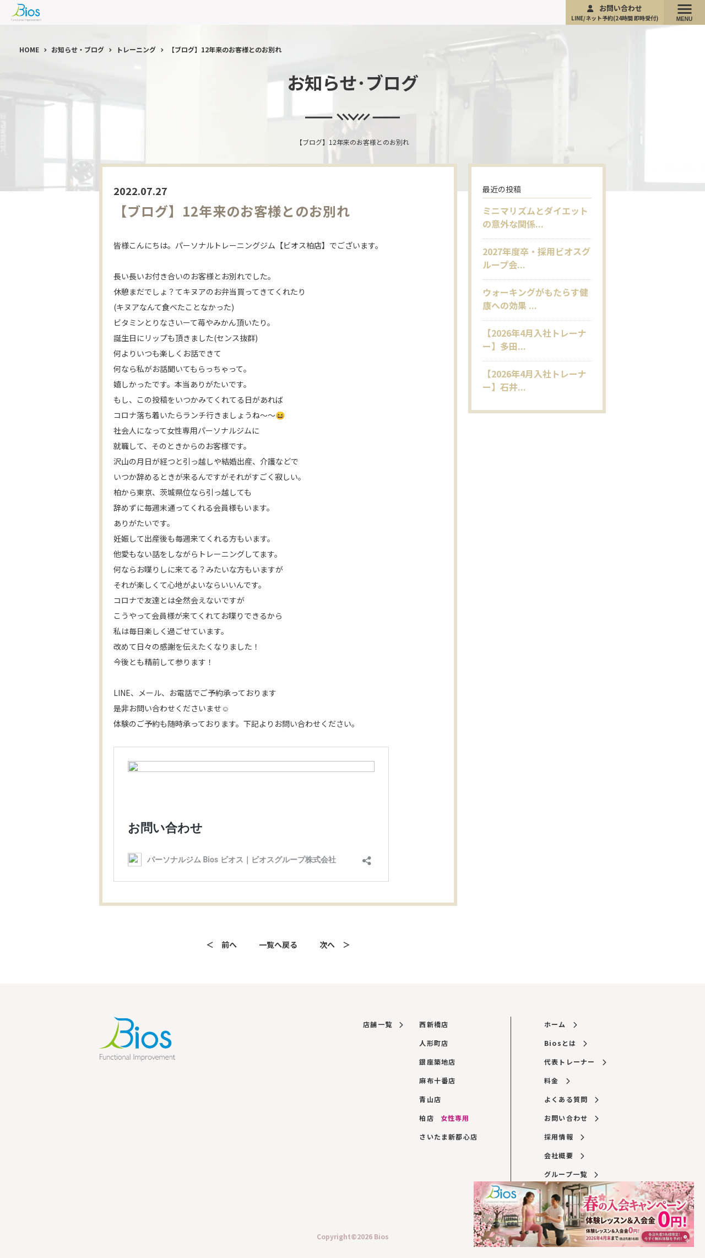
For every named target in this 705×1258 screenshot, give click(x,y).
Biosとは (565, 1043)
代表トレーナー (575, 1061)
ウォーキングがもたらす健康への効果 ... (535, 298)
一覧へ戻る (278, 944)
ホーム (560, 1024)
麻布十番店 (437, 1080)
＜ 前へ (221, 944)
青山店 (430, 1099)
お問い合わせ (614, 12)
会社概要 (564, 1155)
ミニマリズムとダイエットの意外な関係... (535, 217)
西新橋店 (433, 1024)
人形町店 (433, 1043)
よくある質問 (571, 1099)
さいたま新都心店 (448, 1136)
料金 (557, 1080)
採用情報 (564, 1136)
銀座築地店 (437, 1061)
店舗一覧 (383, 1024)
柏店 (444, 1117)
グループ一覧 (571, 1174)
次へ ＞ (334, 944)
